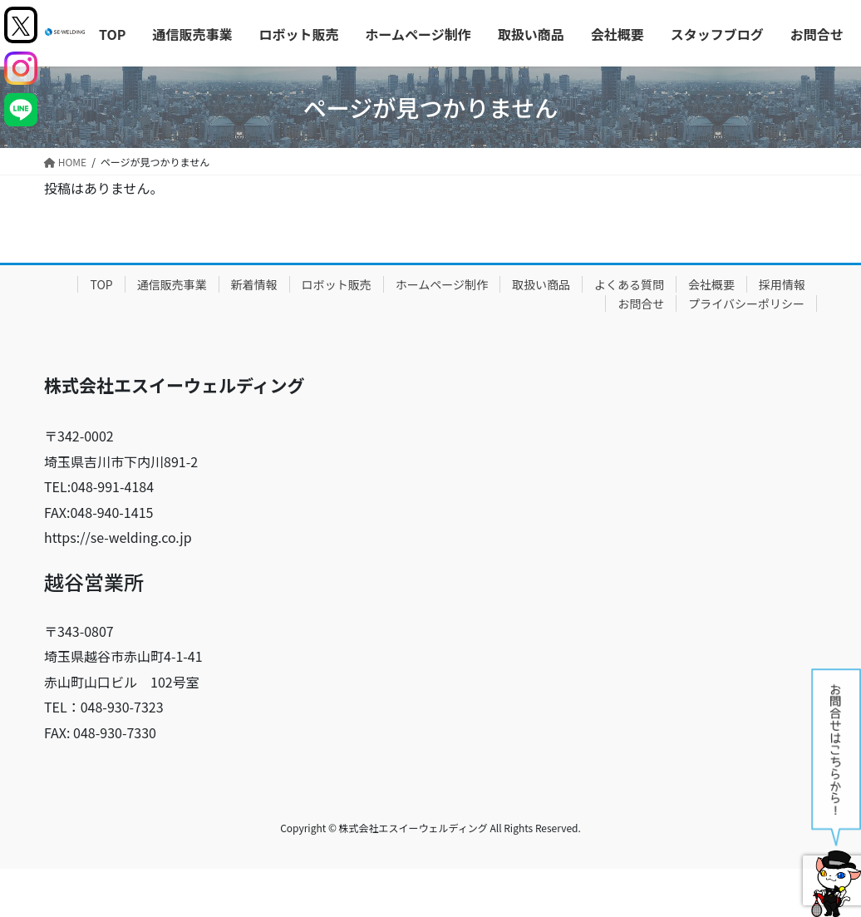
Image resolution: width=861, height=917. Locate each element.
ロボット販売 (336, 284)
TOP (101, 284)
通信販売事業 (172, 284)
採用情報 (782, 284)
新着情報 (254, 284)
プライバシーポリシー (746, 303)
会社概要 (711, 284)
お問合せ (640, 303)
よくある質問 (629, 284)
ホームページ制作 (442, 284)
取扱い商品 (541, 284)
